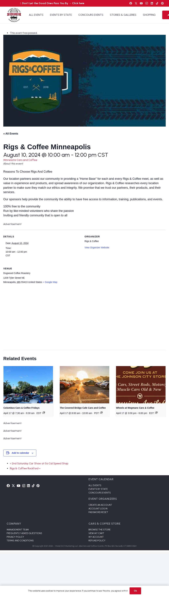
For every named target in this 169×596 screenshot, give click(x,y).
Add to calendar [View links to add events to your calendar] (20, 453)
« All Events (10, 133)
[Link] (14, 14)
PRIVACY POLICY (15, 537)
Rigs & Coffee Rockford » (25, 468)
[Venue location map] (82, 317)
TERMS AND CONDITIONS (20, 540)
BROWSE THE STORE (99, 529)
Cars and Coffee (27, 160)
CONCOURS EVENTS (99, 492)
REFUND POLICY (96, 540)
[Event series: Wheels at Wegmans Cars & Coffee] (156, 413)
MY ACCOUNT (96, 537)
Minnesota (10, 160)
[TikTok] (157, 3)
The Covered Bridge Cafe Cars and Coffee (83, 407)
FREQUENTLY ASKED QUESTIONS (24, 533)
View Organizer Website (96, 247)
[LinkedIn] (151, 3)
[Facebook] (130, 3)
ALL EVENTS (94, 485)
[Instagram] (146, 3)
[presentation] (28, 384)
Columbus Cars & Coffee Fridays (21, 407)
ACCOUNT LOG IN (97, 508)
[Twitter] (136, 3)
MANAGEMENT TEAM (18, 529)
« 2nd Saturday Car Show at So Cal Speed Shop (39, 463)
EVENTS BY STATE (98, 489)
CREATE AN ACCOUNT (100, 505)
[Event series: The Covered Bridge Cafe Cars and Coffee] (101, 413)
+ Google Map (50, 282)
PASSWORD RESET (98, 512)
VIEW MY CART (96, 533)
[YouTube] (141, 3)
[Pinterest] (162, 3)
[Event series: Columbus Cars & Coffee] (44, 413)
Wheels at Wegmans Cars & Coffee (135, 407)
